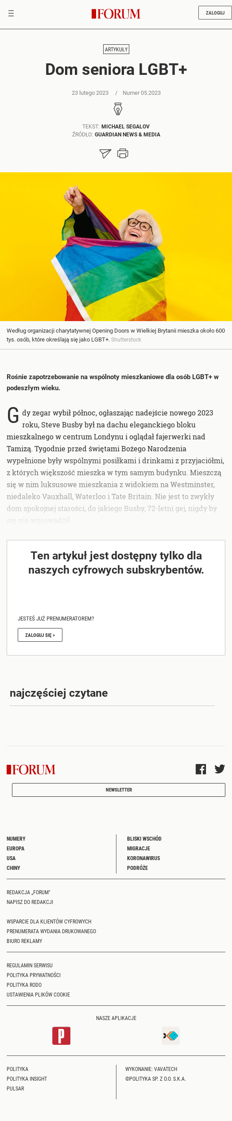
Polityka (17, 1068)
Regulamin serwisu (30, 965)
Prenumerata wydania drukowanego (51, 931)
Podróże (137, 867)
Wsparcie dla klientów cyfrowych (49, 921)
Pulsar (15, 1088)
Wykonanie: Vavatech (151, 1068)
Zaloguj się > (40, 635)
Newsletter (119, 789)
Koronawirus (143, 857)
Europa (15, 848)
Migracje (138, 848)
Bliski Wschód (144, 838)
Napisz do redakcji (30, 901)
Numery (16, 838)
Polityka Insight (27, 1078)
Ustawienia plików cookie (38, 994)
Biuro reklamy (24, 940)
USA (11, 857)
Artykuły (116, 49)
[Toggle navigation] (11, 14)
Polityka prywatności (34, 974)
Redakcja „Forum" (28, 892)
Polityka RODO (24, 984)
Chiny (13, 867)
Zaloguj (215, 12)
